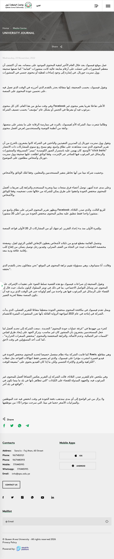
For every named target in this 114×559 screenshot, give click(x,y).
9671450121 (18, 455)
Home (6, 28)
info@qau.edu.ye (21, 473)
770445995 (18, 464)
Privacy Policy (10, 542)
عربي (38, 5)
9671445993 (19, 459)
